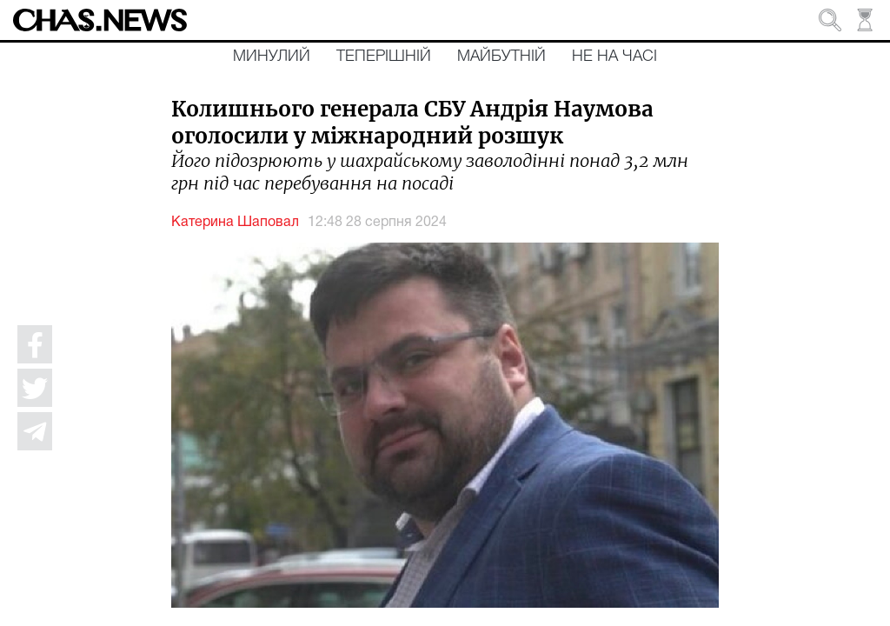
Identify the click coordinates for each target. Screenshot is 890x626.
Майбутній (501, 56)
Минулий (271, 56)
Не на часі (614, 56)
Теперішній (383, 56)
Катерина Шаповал (235, 222)
